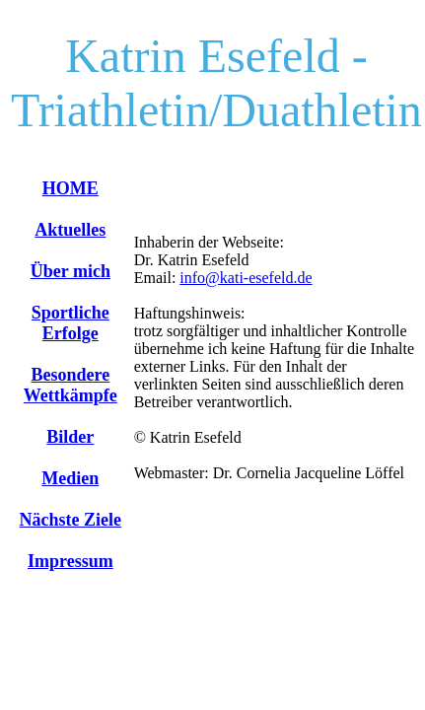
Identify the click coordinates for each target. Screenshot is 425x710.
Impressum (70, 561)
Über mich (70, 271)
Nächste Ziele (70, 520)
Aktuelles (70, 230)
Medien (70, 478)
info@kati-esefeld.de (245, 277)
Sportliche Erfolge (70, 323)
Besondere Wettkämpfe (70, 385)
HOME (70, 188)
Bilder (70, 437)
